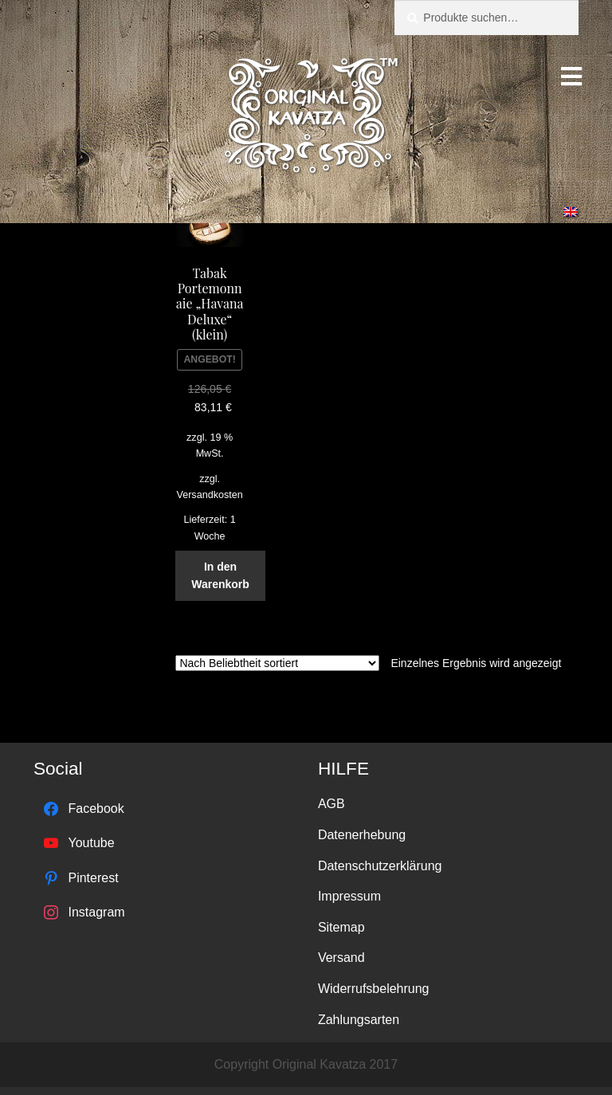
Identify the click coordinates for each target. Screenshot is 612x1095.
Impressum (349, 896)
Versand (341, 957)
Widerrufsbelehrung (374, 988)
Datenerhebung (362, 835)
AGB (331, 803)
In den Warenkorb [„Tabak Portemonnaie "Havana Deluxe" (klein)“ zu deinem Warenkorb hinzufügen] (220, 575)
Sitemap (341, 927)
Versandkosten (209, 494)
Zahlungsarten (358, 1019)
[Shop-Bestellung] (277, 663)
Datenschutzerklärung (380, 866)
